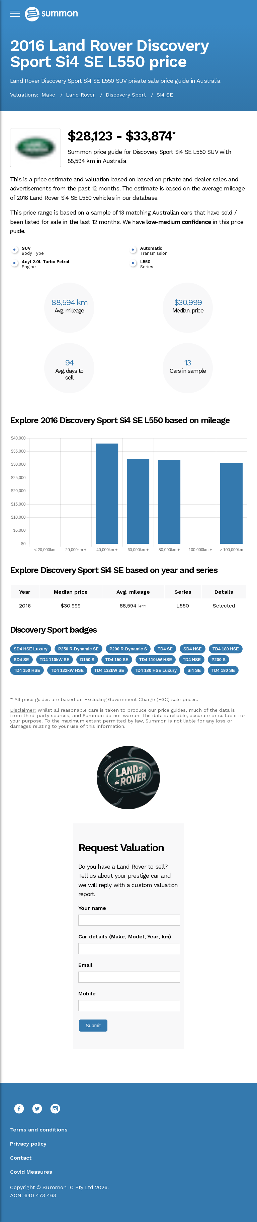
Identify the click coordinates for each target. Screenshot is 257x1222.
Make (48, 95)
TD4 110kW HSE (155, 659)
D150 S (87, 659)
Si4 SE (165, 95)
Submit (93, 1025)
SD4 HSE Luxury (31, 648)
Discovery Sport (126, 95)
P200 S (218, 659)
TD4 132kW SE (109, 670)
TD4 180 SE (223, 670)
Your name (92, 908)
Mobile (87, 993)
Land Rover (80, 95)
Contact (21, 1158)
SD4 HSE (192, 648)
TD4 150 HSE (27, 670)
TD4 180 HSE (225, 648)
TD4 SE (165, 648)
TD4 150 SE (116, 659)
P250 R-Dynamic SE (78, 648)
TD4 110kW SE (55, 659)
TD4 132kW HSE (67, 670)
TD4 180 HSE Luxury (156, 670)
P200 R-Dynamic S (128, 648)
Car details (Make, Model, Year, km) (124, 936)
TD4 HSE (192, 659)
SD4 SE (21, 659)
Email (85, 965)
